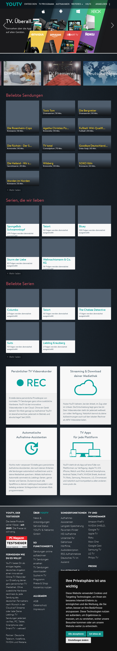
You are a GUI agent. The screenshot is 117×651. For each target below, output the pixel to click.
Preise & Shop (40, 583)
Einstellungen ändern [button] (78, 640)
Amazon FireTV (96, 521)
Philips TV (93, 557)
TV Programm (46, 4)
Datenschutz (40, 605)
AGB (35, 601)
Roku (90, 537)
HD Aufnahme (68, 533)
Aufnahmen (62, 4)
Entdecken (30, 4)
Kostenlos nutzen (42, 587)
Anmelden (101, 4)
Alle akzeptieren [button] (76, 634)
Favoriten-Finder (69, 530)
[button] (109, 4)
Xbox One (93, 541)
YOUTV (14, 4)
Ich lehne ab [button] (95, 634)
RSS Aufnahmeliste (71, 554)
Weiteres (76, 4)
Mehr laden (15, 190)
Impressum (39, 609)
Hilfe (88, 4)
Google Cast (94, 545)
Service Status (40, 526)
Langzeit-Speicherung (72, 526)
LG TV (91, 553)
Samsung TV (94, 549)
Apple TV (93, 533)
